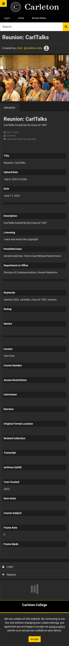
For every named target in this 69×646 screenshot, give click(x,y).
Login (7, 566)
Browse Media (39, 17)
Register (9, 574)
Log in (7, 17)
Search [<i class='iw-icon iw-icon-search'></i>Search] (66, 26)
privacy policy (57, 626)
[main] (34, 315)
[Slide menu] (3, 3)
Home (21, 17)
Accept (34, 639)
